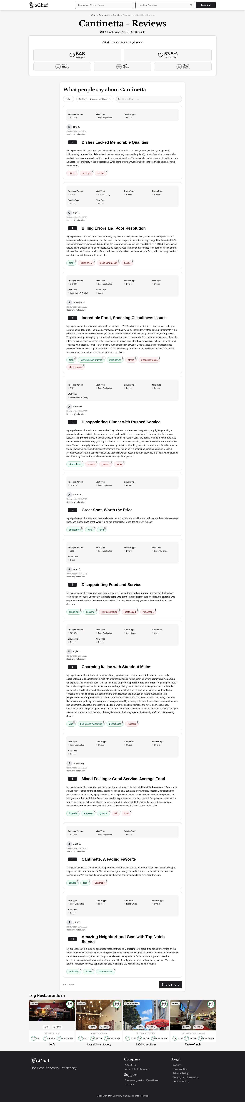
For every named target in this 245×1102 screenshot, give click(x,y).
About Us (130, 1064)
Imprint (176, 1064)
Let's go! (205, 5)
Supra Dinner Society (99, 1044)
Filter (68, 99)
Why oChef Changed (137, 1068)
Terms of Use (180, 1068)
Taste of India (193, 1044)
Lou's (52, 1044)
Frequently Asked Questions (141, 1080)
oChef (93, 15)
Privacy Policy (180, 1073)
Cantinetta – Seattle (109, 15)
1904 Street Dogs (146, 1044)
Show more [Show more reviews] (170, 984)
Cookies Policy (180, 1081)
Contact (129, 1084)
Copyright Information (185, 1077)
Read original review (75, 134)
